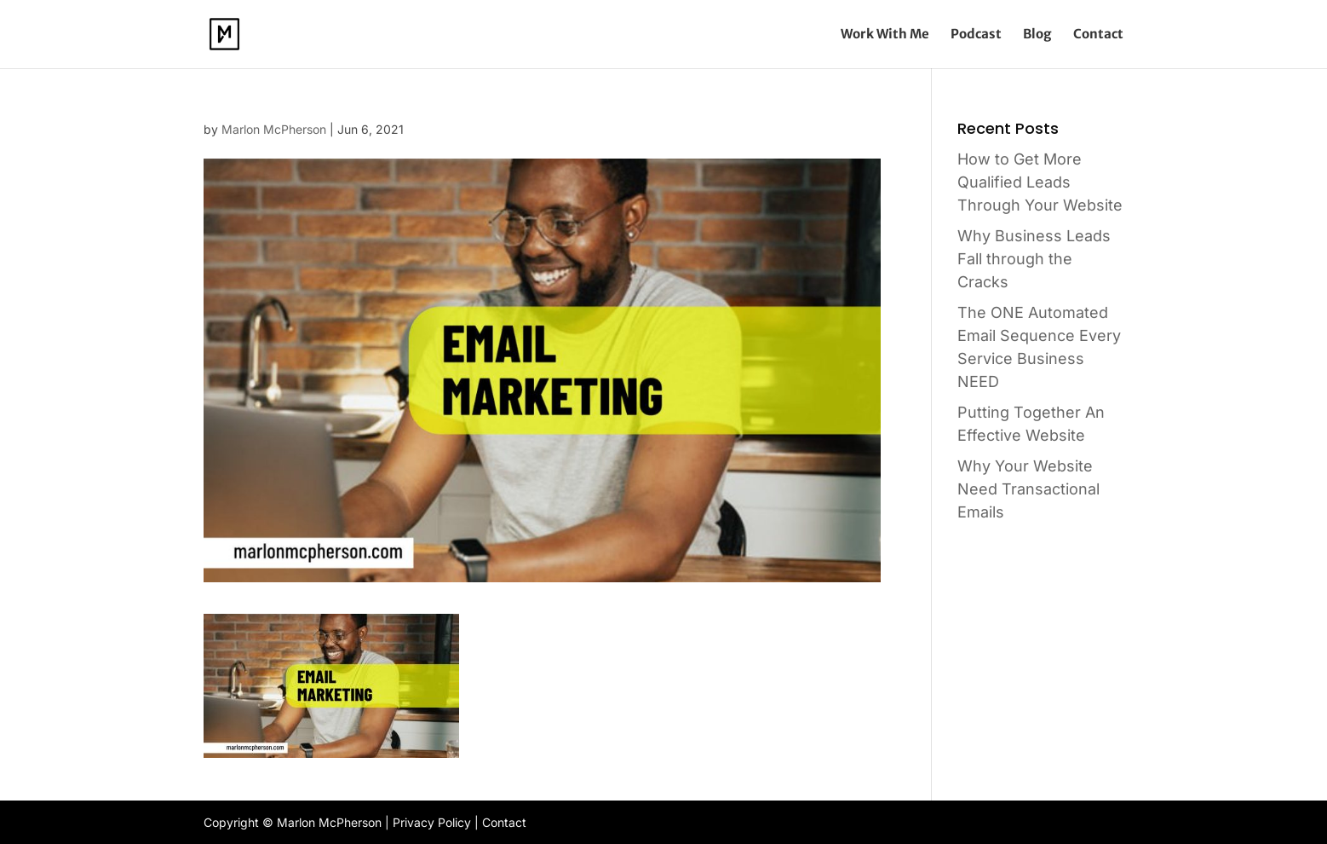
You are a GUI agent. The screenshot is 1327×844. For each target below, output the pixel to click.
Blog (1037, 35)
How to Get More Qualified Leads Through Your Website (1040, 182)
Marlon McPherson (273, 129)
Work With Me (885, 35)
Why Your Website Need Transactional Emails (1028, 489)
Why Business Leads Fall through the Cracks (1034, 259)
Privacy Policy (432, 822)
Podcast (976, 35)
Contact (1098, 35)
